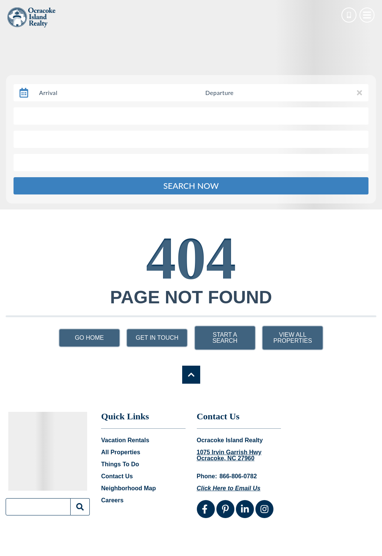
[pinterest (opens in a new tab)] (225, 509)
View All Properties (292, 337)
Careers (112, 500)
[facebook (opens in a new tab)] (206, 509)
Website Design (278, 544)
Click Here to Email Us (229, 488)
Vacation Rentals (125, 440)
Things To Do (120, 464)
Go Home (89, 338)
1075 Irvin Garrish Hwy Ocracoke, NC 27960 (229, 455)
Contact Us (117, 476)
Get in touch (157, 338)
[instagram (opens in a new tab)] (264, 509)
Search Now (191, 186)
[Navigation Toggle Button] (366, 15)
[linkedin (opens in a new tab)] (245, 509)
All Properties (120, 452)
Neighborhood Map (128, 488)
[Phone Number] (348, 15)
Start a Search (224, 337)
